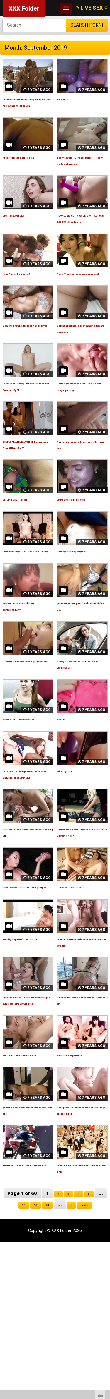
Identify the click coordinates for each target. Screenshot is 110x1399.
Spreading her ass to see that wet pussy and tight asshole (80, 375)
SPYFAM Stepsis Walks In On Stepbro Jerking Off (27, 942)
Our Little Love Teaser (26, 561)
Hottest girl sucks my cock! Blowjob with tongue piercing (79, 440)
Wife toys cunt (72, 865)
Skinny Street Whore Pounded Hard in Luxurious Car (78, 749)
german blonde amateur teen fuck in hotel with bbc (27, 1257)
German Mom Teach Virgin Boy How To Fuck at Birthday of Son (81, 942)
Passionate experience (81, 1193)
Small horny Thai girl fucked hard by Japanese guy (78, 1128)
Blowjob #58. (70, 99)
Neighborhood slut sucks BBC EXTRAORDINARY (22, 684)
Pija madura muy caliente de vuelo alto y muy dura (81, 504)
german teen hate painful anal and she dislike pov (78, 684)
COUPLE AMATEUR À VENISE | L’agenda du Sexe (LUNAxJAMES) (25, 504)
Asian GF (66, 806)
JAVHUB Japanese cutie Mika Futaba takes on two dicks (81, 1064)
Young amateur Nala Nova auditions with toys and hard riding (82, 1257)
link (105, 1307)
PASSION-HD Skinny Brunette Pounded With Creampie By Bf (27, 440)
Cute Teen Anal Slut (23, 240)
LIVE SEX (91, 8)
